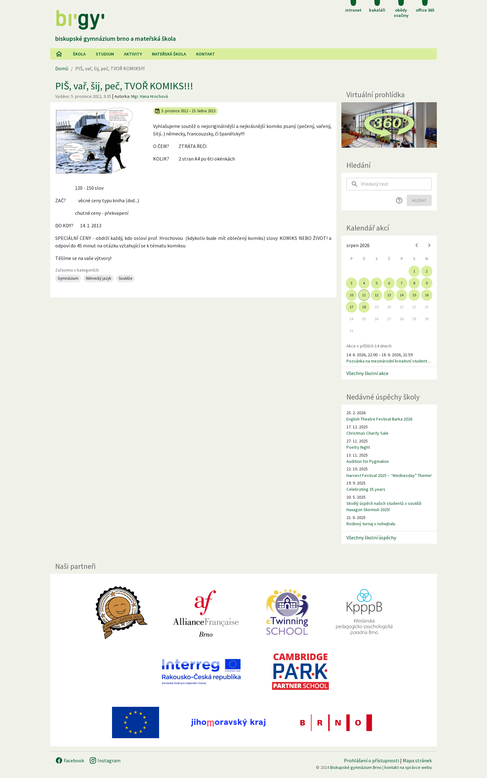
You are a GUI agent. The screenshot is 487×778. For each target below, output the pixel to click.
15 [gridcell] (414, 295)
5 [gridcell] (376, 283)
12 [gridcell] (376, 295)
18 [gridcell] (364, 306)
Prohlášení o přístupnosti (371, 760)
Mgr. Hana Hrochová (149, 96)
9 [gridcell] (427, 283)
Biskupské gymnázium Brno (356, 767)
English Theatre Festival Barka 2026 (379, 419)
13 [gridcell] (389, 295)
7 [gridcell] (402, 283)
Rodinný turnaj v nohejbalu (370, 524)
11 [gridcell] (364, 295)
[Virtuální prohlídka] (389, 125)
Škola (79, 54)
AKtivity (133, 54)
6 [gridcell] (389, 283)
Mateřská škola (169, 54)
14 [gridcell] (402, 295)
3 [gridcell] (351, 283)
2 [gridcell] (427, 271)
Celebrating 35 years (365, 489)
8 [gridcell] (414, 283)
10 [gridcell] (351, 295)
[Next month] (429, 245)
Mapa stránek (417, 760)
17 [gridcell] (351, 306)
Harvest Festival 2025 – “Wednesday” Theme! (388, 475)
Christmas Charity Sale (367, 433)
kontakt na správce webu (408, 767)
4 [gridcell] (364, 283)
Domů (61, 68)
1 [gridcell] (414, 271)
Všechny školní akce (367, 373)
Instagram (104, 760)
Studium (105, 54)
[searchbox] (396, 184)
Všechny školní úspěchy (371, 537)
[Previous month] (416, 245)
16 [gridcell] (427, 295)
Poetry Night (358, 447)
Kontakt (205, 54)
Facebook (69, 760)
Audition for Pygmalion (367, 461)
